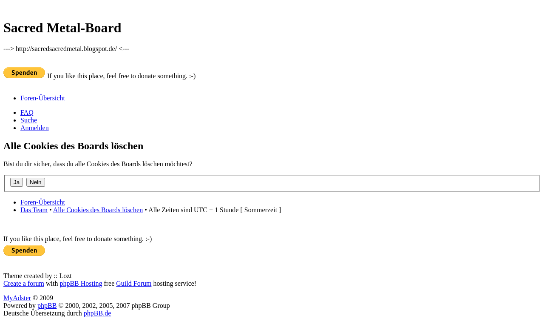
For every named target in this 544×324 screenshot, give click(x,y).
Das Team (34, 209)
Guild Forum (133, 283)
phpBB (47, 305)
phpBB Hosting (81, 283)
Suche (28, 120)
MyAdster (17, 297)
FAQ (27, 112)
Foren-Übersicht (42, 98)
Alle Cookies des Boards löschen (98, 209)
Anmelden (34, 127)
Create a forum (23, 283)
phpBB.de (97, 313)
